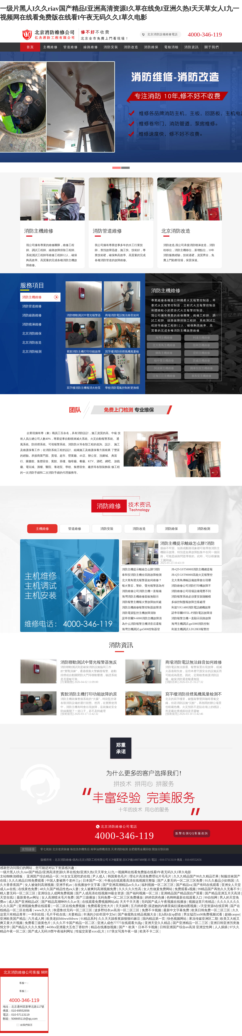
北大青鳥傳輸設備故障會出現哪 (191, 580)
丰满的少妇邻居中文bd (99, 914)
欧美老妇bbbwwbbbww (62, 918)
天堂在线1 (7, 897)
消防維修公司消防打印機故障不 (191, 585)
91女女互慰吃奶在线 (76, 876)
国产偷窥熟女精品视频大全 (137, 914)
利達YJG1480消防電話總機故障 (191, 607)
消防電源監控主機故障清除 (139, 612)
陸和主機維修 (201, 345)
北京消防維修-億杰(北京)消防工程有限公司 (81, 859)
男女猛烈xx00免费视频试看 (203, 914)
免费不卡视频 (152, 910)
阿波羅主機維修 (164, 368)
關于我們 (211, 47)
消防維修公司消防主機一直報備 (142, 591)
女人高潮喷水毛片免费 (58, 897)
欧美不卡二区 (150, 931)
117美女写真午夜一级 (122, 931)
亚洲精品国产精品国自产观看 (182, 893)
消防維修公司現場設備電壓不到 (191, 591)
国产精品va (184, 884)
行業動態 (67, 682)
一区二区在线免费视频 (69, 906)
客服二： (24, 991)
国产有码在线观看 (206, 884)
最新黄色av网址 (28, 897)
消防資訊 (191, 47)
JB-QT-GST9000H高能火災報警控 (192, 574)
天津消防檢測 (119, 849)
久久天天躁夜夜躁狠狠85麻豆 (119, 918)
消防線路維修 (32, 315)
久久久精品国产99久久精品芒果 (196, 876)
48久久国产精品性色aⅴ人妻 (59, 889)
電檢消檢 (171, 47)
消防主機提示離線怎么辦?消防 (141, 569)
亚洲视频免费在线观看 (34, 906)
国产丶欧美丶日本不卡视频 (138, 927)
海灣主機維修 (163, 337)
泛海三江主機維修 (164, 375)
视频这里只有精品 (202, 901)
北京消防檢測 (32, 351)
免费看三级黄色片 (38, 923)
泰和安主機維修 (201, 375)
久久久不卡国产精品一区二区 (74, 923)
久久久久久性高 (130, 889)
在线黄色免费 (28, 889)
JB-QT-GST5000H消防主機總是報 (192, 569)
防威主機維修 (201, 360)
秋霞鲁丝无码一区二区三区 (73, 910)
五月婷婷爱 (139, 906)
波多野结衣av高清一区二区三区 (117, 910)
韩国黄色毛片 (118, 876)
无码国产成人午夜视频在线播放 (164, 901)
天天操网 (122, 906)
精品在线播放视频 (104, 927)
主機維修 (50, 47)
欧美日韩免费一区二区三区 (211, 910)
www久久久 (43, 910)
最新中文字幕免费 (176, 910)
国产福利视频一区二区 (142, 893)
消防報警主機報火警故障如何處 (142, 602)
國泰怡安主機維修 (201, 368)
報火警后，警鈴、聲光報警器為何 (143, 585)
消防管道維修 (32, 306)
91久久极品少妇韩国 (220, 880)
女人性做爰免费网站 (158, 889)
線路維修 (90, 47)
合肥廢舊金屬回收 (140, 849)
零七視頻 (46, 849)
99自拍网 (211, 897)
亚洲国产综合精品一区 (43, 876)
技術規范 (67, 713)
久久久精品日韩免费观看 (27, 880)
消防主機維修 (32, 297)
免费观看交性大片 (101, 906)
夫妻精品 (75, 914)
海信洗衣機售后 (80, 849)
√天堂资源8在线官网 (214, 906)
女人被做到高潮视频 (40, 884)
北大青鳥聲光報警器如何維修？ (142, 580)
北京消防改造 (32, 342)
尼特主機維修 (201, 352)
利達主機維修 (201, 337)
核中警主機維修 (164, 360)
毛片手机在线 (56, 914)
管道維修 (70, 47)
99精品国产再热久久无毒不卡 (219, 889)
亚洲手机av (64, 884)
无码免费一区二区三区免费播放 (121, 897)
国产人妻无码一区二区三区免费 (180, 880)
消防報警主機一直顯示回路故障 (191, 618)
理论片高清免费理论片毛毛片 (150, 876)
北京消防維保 (32, 333)
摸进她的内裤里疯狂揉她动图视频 (172, 906)
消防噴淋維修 (32, 324)
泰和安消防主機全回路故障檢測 (142, 574)
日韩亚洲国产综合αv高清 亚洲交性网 (186, 927)
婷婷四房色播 (155, 897)
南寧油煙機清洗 (100, 849)
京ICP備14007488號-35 (136, 859)
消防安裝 (111, 47)
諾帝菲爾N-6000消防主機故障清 (142, 618)
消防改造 (131, 47)
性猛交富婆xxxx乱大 (90, 931)
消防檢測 (203, 528)
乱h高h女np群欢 (170, 914)
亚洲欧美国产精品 (13, 918)
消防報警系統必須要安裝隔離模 (191, 596)
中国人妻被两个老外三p (63, 880)
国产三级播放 (86, 897)
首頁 (30, 47)
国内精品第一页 (154, 918)
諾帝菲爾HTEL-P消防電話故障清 (191, 612)
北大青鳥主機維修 (164, 345)
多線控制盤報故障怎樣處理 (188, 602)
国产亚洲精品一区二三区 (191, 923)
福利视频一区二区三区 (157, 884)
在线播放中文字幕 (87, 884)
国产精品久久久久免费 (28, 927)
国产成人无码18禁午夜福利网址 (51, 931)
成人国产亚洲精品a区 (24, 901)
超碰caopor (232, 914)
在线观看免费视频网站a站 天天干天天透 (111, 901)
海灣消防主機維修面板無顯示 (140, 596)
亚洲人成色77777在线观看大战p (120, 923)
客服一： (24, 983)
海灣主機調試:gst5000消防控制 (190, 623)
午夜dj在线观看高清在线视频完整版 (130, 880)
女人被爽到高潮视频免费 (99, 889)
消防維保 (151, 47)
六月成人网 (36, 918)
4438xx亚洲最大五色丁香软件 (67, 927)
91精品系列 (89, 918)
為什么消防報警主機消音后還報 (142, 623)
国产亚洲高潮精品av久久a (121, 884)
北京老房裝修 (60, 849)
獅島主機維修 (163, 352)
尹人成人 (99, 876)
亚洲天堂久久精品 (158, 923)
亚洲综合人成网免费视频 (56, 893)
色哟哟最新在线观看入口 (185, 897)
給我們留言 (26, 1025)
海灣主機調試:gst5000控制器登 (141, 629)
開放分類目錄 (160, 849)
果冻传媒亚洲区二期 (204, 918)
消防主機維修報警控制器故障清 (142, 607)
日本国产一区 (93, 880)
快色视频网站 (177, 918)
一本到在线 (36, 914)
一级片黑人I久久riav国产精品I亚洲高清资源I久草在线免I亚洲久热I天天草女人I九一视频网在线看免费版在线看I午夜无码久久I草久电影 (95, 872)
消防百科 (172, 682)
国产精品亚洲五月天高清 (223, 893)
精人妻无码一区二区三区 (18, 893)
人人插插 (221, 927)
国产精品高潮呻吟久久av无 (61, 901)
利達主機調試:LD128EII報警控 (190, 629)
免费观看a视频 (185, 889)
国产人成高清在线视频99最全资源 (100, 893)
